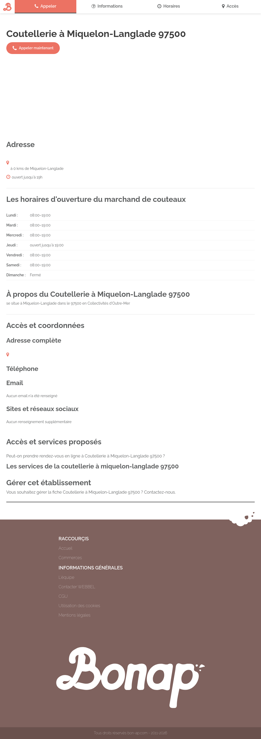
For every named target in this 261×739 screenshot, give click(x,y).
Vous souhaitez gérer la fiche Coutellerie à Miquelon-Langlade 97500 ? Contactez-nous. (91, 492)
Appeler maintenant (33, 48)
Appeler (45, 6)
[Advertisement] (130, 97)
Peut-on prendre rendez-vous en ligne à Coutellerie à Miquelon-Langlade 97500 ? (85, 456)
